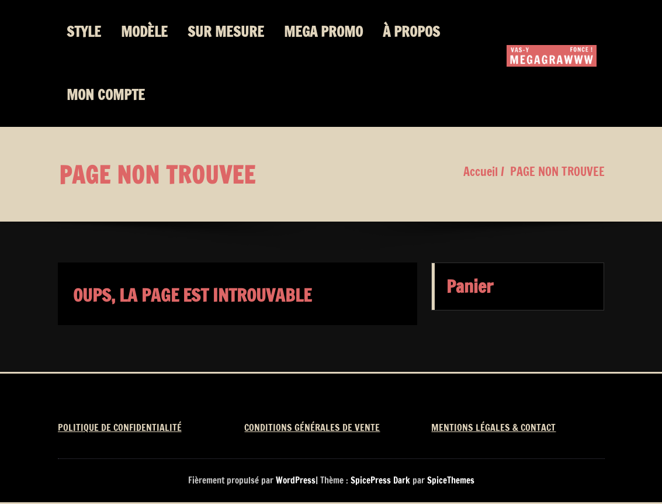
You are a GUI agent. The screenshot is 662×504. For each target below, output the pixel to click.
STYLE (84, 32)
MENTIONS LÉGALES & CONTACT (493, 427)
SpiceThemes (449, 480)
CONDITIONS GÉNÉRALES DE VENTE (312, 427)
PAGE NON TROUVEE (557, 171)
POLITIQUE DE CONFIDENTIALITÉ (120, 427)
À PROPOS (411, 32)
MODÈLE (144, 32)
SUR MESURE (226, 32)
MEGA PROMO (323, 32)
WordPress (296, 480)
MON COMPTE (106, 95)
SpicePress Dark (380, 480)
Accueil (480, 171)
